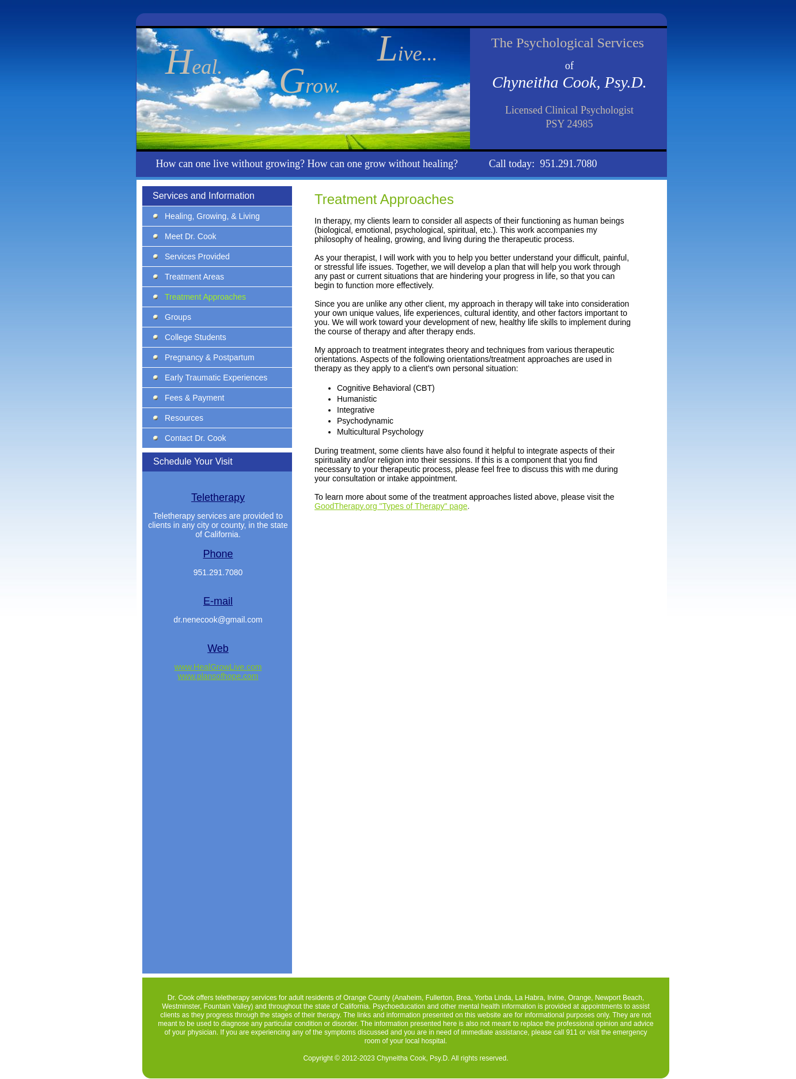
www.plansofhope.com (217, 676)
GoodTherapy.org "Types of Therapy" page (390, 506)
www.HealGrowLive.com (218, 666)
